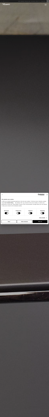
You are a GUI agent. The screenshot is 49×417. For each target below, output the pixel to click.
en (1, 1)
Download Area (27, 1)
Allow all (40, 221)
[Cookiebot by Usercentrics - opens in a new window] (38, 195)
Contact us (37, 1)
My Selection (45, 1)
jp (8, 1)
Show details (42, 217)
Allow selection (24, 221)
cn (7, 1)
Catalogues (33, 1)
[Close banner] (47, 194)
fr (4, 1)
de (3, 1)
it (2, 1)
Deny (9, 221)
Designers (22, 1)
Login (19, 1)
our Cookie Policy (9, 202)
